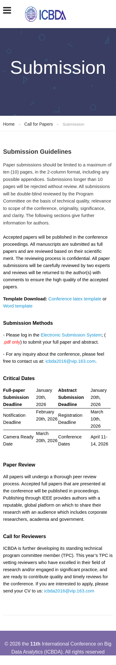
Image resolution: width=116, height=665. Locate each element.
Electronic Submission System (71, 334)
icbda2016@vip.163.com (70, 361)
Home (9, 124)
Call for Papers (38, 124)
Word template (17, 305)
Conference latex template (74, 298)
